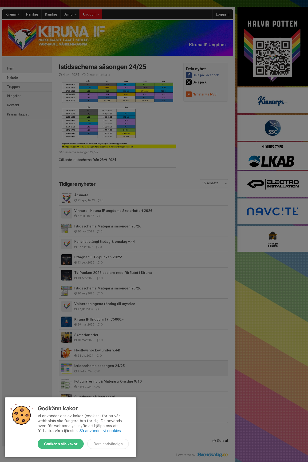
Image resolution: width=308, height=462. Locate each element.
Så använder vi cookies (100, 430)
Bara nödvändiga (108, 443)
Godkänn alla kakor (60, 443)
